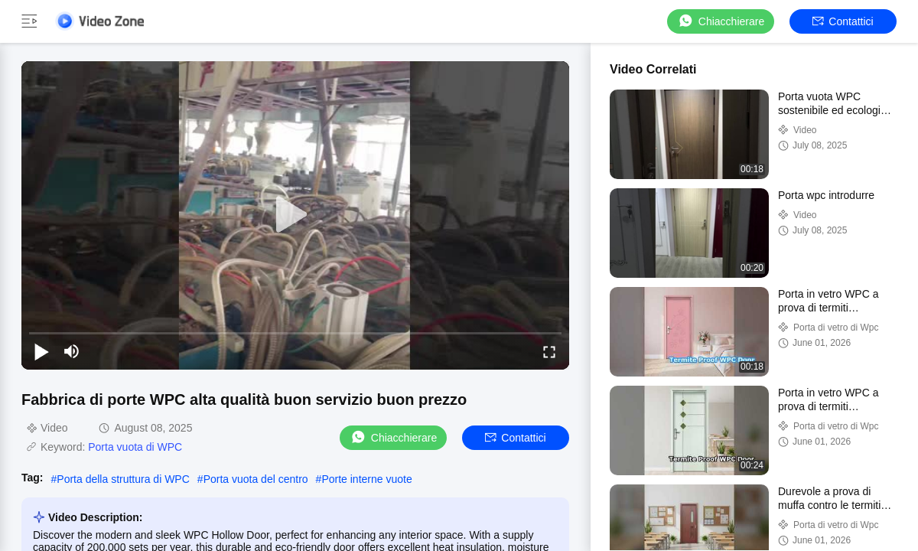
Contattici (842, 21)
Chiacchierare (720, 21)
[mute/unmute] (72, 351)
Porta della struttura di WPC (123, 479)
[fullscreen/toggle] (549, 351)
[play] (295, 215)
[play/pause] (41, 351)
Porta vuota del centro (255, 479)
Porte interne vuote (366, 479)
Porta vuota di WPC (135, 447)
